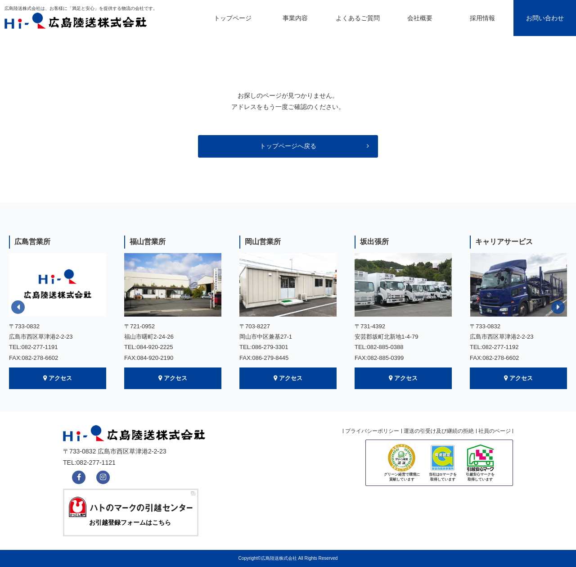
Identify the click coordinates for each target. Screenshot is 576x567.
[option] (57, 312)
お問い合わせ (545, 18)
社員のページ (494, 431)
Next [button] (558, 307)
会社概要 (419, 18)
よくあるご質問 (358, 18)
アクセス (60, 378)
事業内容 (295, 18)
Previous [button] (18, 307)
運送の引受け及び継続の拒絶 (439, 431)
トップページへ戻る (288, 146)
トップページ (233, 18)
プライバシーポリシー (372, 431)
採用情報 (482, 18)
